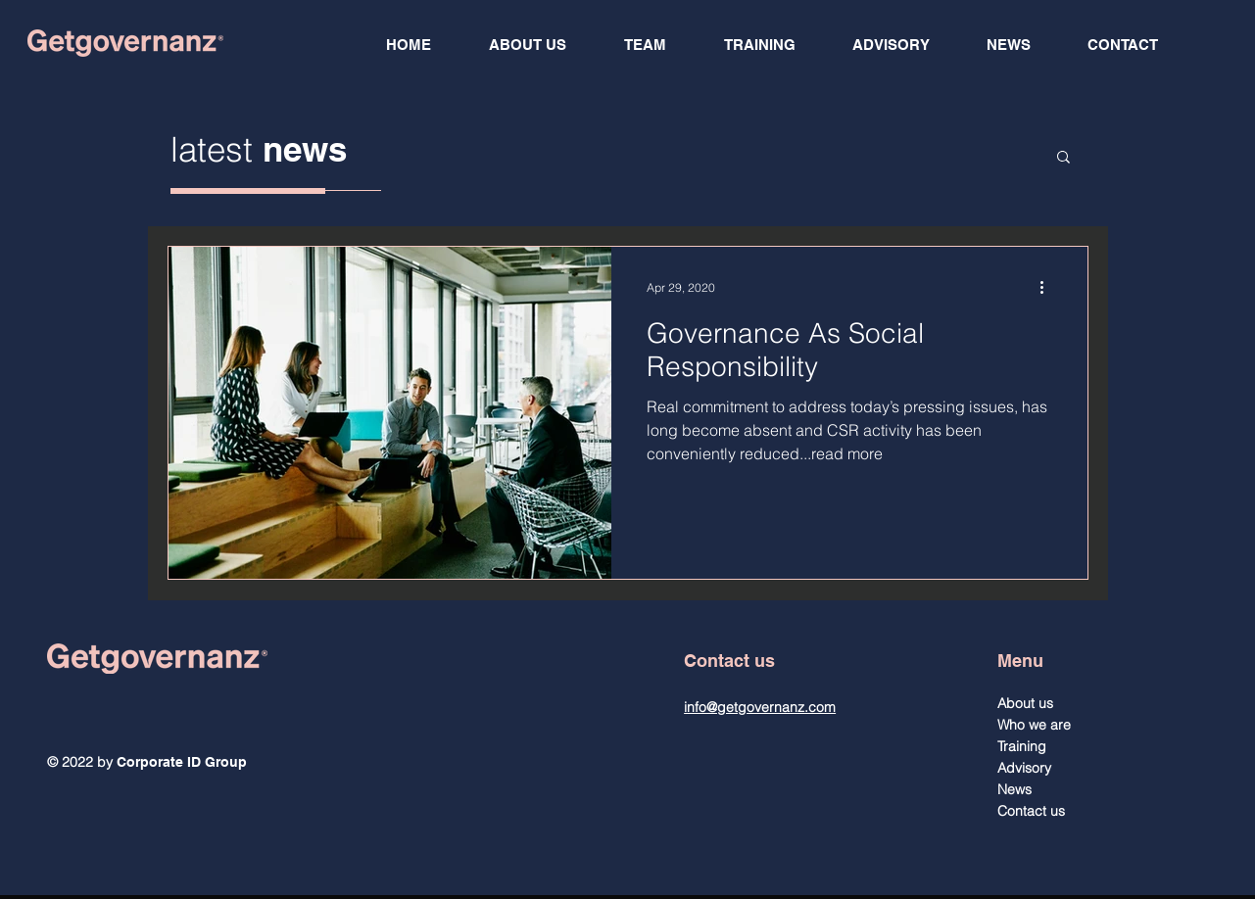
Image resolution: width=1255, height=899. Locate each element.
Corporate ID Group (182, 762)
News (1014, 789)
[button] (1063, 158)
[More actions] (1049, 287)
